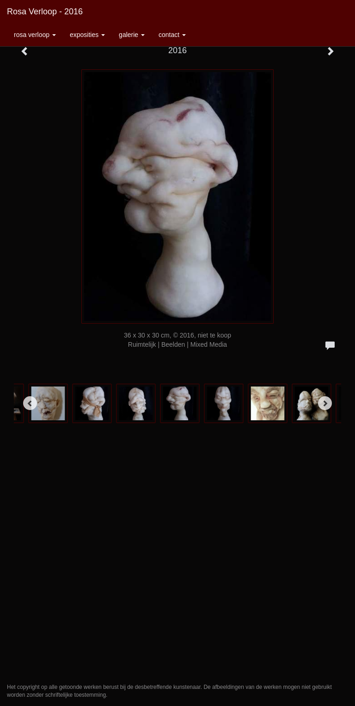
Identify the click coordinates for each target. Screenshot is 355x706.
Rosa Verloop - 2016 (45, 11)
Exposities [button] (87, 34)
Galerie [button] (132, 34)
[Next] (325, 403)
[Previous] (30, 403)
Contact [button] (172, 34)
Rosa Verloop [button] (35, 34)
